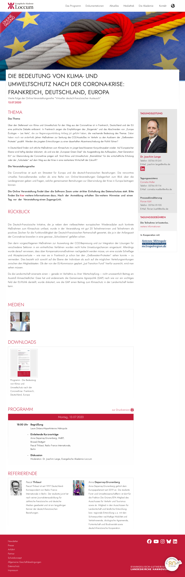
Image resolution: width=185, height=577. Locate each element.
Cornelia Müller (147, 182)
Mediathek (128, 6)
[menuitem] (73, 6)
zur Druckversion (123, 410)
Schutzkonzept (15, 557)
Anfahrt (11, 549)
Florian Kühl (145, 201)
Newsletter (13, 541)
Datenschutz (13, 566)
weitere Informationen (150, 226)
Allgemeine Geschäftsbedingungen (24, 562)
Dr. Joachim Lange (150, 157)
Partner (11, 553)
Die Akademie (146, 6)
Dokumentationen (95, 6)
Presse (11, 545)
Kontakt (162, 6)
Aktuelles (114, 6)
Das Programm (73, 6)
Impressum (13, 570)
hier (22, 195)
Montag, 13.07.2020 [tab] (71, 417)
